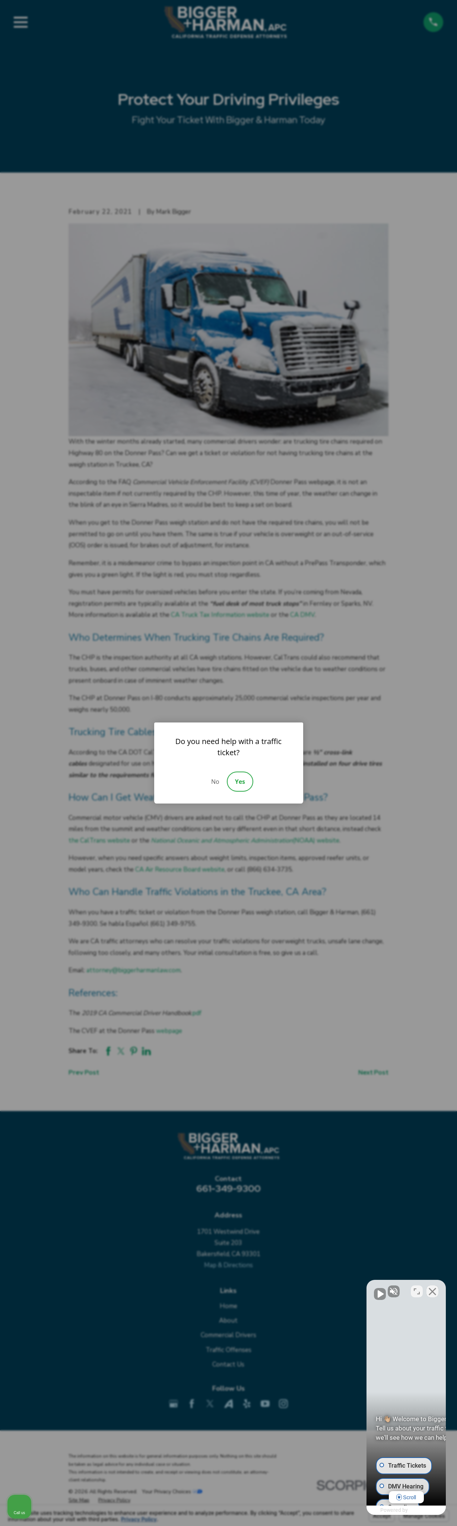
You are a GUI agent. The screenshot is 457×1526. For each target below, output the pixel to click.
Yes (240, 782)
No (215, 782)
